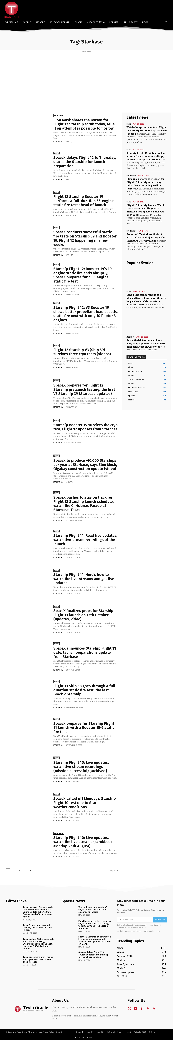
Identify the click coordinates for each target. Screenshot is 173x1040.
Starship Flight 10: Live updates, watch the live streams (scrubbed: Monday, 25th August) (82, 841)
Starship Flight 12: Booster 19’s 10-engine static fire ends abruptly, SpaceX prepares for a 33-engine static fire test (83, 275)
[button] (166, 22)
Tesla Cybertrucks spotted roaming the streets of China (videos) (37, 927)
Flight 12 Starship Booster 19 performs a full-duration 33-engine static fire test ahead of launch (83, 200)
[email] (135, 919)
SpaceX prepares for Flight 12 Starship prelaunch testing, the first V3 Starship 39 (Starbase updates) (84, 389)
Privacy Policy (48, 1032)
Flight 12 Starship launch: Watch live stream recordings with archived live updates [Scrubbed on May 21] (94, 940)
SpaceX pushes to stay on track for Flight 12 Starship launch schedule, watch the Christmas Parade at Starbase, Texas (83, 503)
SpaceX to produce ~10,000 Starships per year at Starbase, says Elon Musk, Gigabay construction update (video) (85, 464)
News (56, 153)
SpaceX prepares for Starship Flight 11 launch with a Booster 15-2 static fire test (83, 727)
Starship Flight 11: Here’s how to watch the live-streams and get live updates (83, 578)
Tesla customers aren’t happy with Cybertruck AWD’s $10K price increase (38, 959)
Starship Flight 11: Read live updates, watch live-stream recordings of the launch (85, 539)
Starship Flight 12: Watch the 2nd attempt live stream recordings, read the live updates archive (146, 156)
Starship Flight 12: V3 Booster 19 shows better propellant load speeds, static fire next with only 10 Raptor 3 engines (85, 313)
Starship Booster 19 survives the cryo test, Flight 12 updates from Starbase (85, 427)
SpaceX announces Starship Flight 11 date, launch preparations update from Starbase (84, 652)
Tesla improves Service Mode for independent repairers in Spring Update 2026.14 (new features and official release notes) (38, 912)
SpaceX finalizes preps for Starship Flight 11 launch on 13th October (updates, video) (83, 614)
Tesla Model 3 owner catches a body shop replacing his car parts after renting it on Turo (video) (146, 343)
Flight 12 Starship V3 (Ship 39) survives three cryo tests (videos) (82, 352)
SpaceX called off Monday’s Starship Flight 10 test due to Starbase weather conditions (84, 802)
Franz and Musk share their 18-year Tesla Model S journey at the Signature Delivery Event (146, 237)
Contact (59, 1032)
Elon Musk (58, 116)
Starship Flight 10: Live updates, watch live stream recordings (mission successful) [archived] (81, 766)
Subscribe (160, 919)
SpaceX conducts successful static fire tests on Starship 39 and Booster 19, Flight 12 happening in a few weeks (85, 238)
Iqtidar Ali (58, 142)
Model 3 (130, 337)
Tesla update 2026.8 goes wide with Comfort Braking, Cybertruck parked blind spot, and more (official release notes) (38, 944)
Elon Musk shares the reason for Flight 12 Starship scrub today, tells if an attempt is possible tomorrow (84, 124)
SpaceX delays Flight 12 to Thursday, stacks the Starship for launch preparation (84, 161)
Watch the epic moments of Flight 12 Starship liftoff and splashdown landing (147, 130)
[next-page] (36, 871)
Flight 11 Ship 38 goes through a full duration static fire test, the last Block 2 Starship (84, 690)
